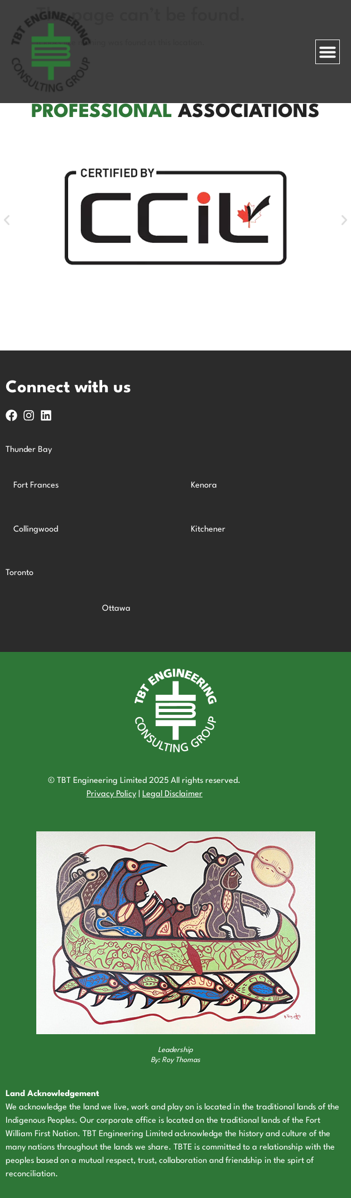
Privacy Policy (111, 794)
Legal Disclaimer (172, 794)
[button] (6, 220)
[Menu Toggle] (327, 52)
